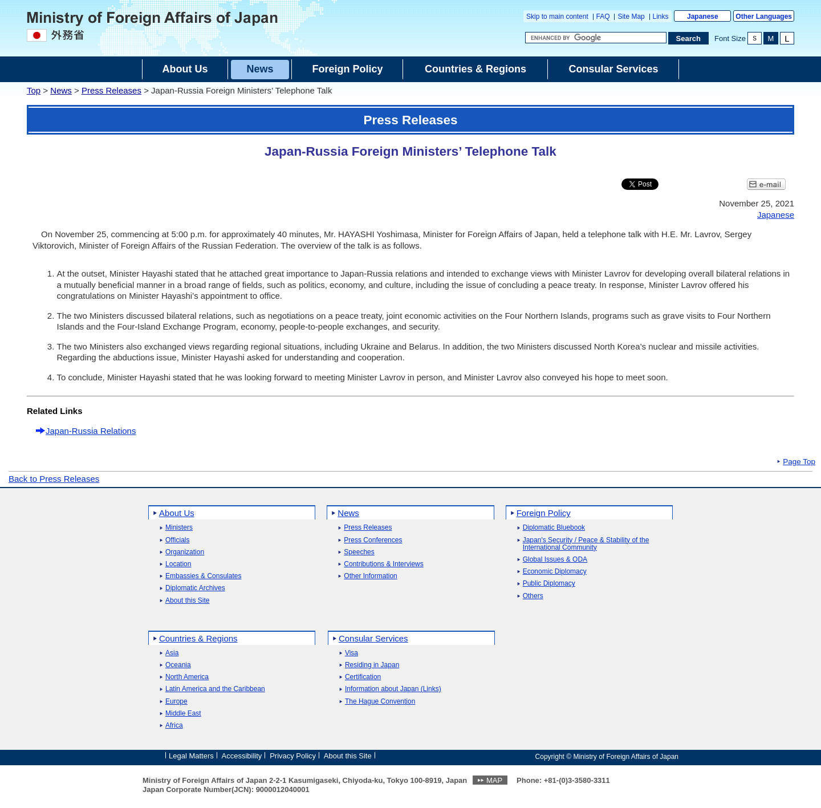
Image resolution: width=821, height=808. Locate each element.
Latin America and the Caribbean (215, 689)
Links (661, 17)
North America (187, 677)
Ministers (179, 527)
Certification (363, 677)
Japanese (702, 17)
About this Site (187, 600)
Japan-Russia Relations (91, 431)
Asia (171, 653)
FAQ (603, 17)
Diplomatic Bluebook (554, 527)
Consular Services (373, 638)
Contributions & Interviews (383, 564)
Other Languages (763, 17)
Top (33, 90)
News (61, 90)
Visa (351, 653)
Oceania (178, 665)
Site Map (630, 17)
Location (178, 564)
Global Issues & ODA (555, 559)
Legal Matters (191, 756)
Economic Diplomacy (555, 571)
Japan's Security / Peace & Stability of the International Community (586, 544)
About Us (176, 513)
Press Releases (111, 90)
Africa (174, 725)
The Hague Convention (380, 701)
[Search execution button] (688, 38)
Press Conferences (373, 540)
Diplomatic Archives (195, 588)
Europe (176, 701)
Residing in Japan (372, 665)
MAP (494, 780)
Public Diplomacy (549, 583)
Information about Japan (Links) (393, 689)
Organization (184, 552)
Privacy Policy (293, 756)
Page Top (799, 462)
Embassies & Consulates (203, 576)
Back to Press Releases (54, 479)
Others (533, 596)
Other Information (370, 576)
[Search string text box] (595, 37)
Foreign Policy (544, 513)
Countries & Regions (198, 638)
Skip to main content (557, 17)
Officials (177, 540)
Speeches (359, 552)
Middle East (183, 713)
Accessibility (242, 756)
